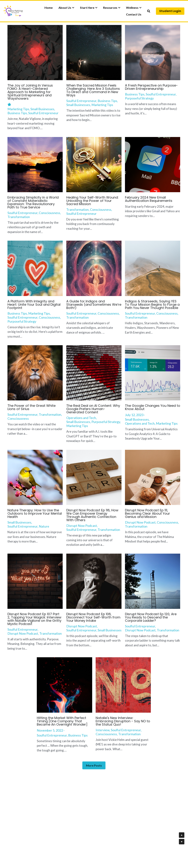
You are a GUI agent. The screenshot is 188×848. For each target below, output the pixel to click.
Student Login (170, 11)
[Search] (148, 11)
